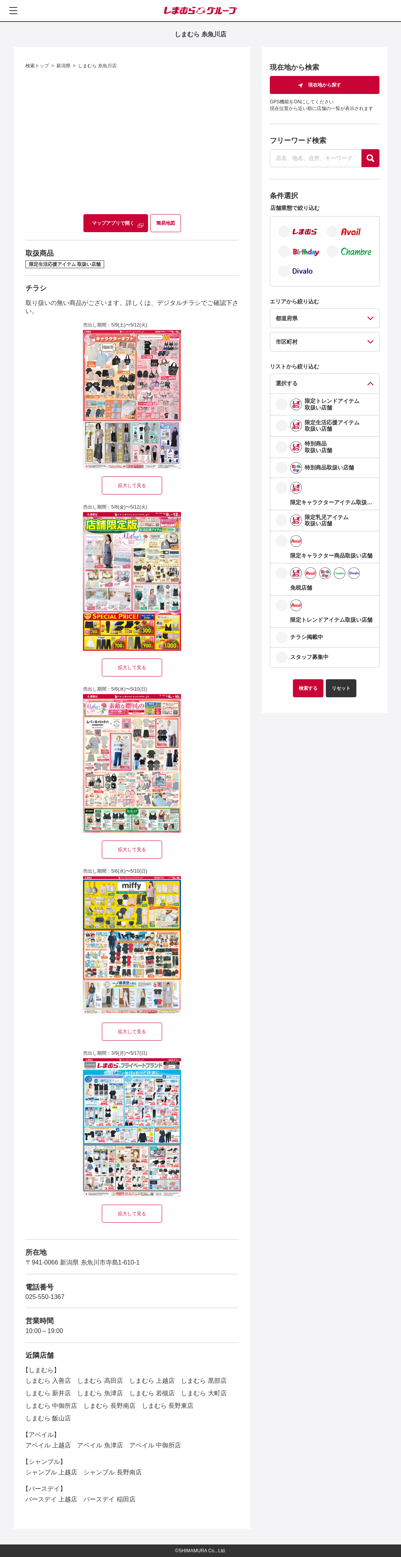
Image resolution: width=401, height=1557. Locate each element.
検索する (308, 688)
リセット (341, 688)
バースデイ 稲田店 (109, 1499)
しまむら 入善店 (48, 1380)
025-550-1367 (45, 1297)
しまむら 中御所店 (51, 1405)
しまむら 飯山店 (48, 1418)
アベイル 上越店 (48, 1445)
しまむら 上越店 (152, 1380)
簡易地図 (165, 223)
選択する (287, 383)
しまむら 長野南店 (109, 1405)
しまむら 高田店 (100, 1380)
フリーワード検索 (298, 140)
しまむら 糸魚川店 (97, 66)
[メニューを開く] (13, 11)
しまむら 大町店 (203, 1393)
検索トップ (37, 66)
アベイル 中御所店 (155, 1445)
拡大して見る (132, 485)
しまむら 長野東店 (167, 1405)
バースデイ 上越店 (51, 1499)
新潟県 (63, 66)
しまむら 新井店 (48, 1393)
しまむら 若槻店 (152, 1393)
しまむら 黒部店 (203, 1380)
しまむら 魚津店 (100, 1393)
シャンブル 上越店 (51, 1472)
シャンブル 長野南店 (112, 1472)
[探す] (370, 158)
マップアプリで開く (113, 223)
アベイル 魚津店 (100, 1445)
